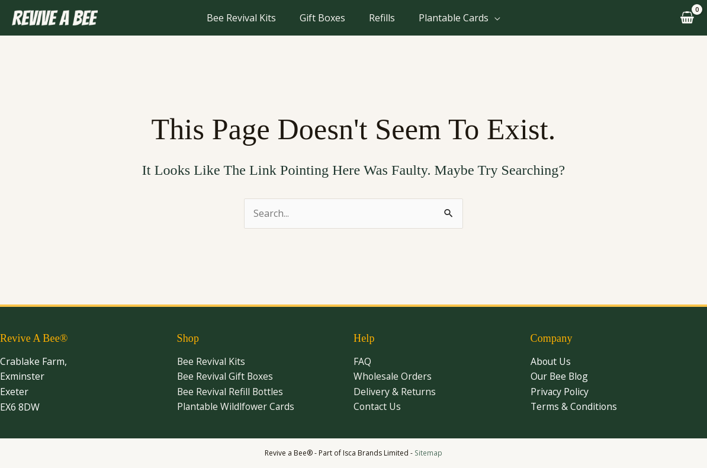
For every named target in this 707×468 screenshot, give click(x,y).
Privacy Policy (560, 391)
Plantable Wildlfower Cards (237, 406)
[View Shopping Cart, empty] (685, 18)
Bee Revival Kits (241, 17)
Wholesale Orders (393, 376)
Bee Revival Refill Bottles (231, 391)
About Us (551, 361)
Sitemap (428, 453)
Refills (382, 17)
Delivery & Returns (395, 391)
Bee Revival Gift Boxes (226, 376)
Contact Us (378, 406)
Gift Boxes (322, 17)
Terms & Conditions (575, 406)
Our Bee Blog (560, 376)
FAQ (362, 361)
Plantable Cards (454, 17)
